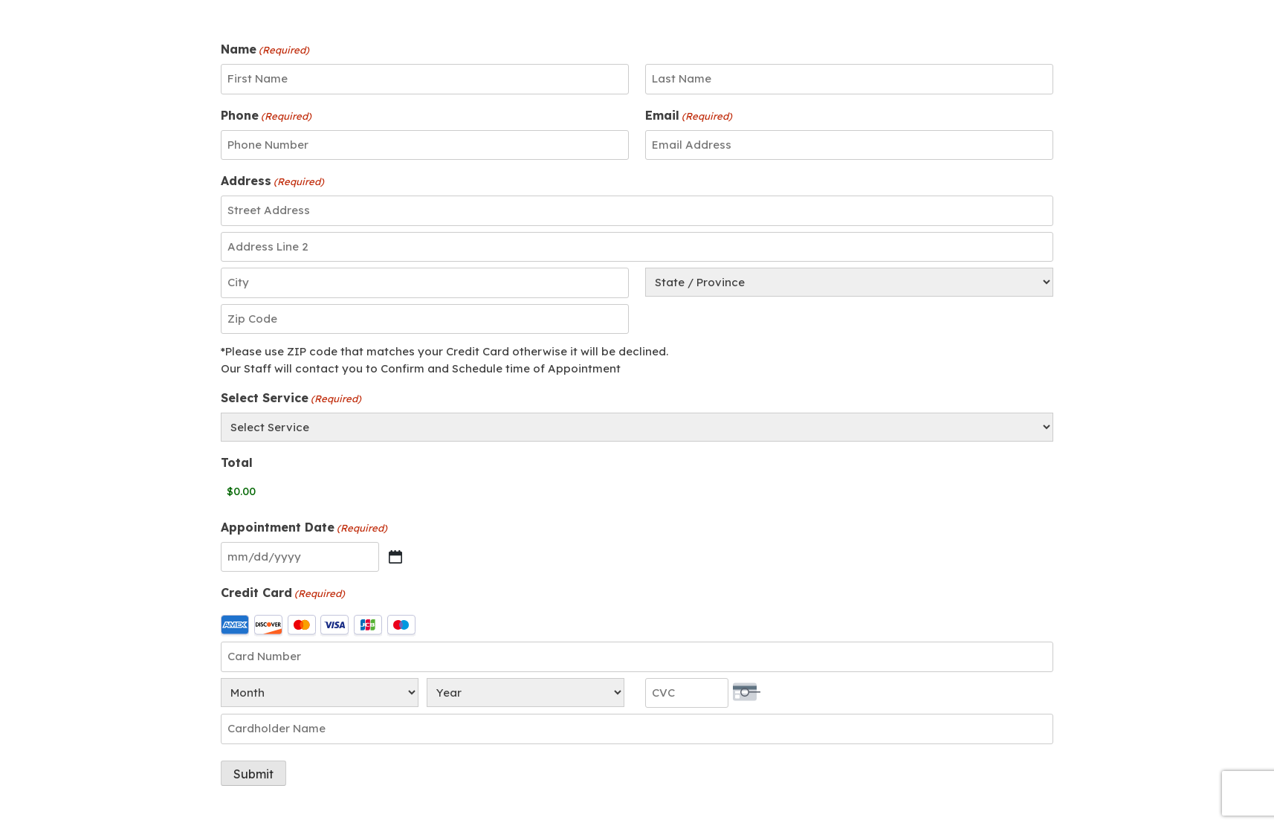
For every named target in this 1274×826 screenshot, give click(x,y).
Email (688, 116)
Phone (266, 116)
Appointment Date (304, 528)
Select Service (291, 398)
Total (237, 462)
